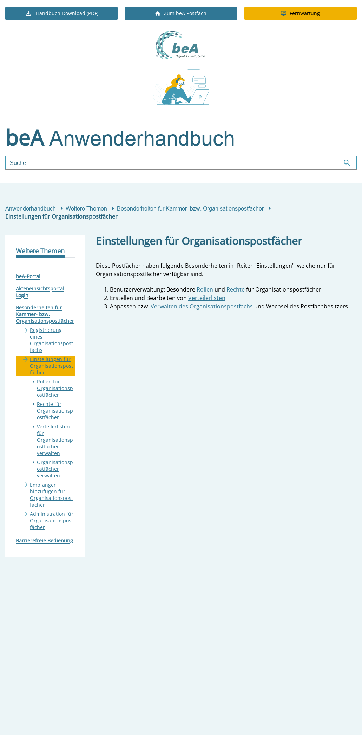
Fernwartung (300, 13)
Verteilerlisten (206, 298)
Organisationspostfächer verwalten (55, 469)
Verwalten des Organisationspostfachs (202, 306)
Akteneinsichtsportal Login (40, 292)
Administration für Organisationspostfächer (51, 520)
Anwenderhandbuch (30, 208)
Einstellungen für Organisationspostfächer (51, 366)
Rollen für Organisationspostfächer (55, 388)
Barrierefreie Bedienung (44, 540)
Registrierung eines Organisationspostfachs (51, 340)
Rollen (205, 289)
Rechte (235, 289)
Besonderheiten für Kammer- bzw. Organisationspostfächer (190, 208)
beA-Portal (28, 276)
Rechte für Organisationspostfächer (55, 411)
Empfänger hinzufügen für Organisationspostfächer (51, 494)
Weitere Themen (86, 208)
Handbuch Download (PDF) (61, 13)
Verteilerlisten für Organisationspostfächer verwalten (55, 439)
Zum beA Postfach (180, 13)
